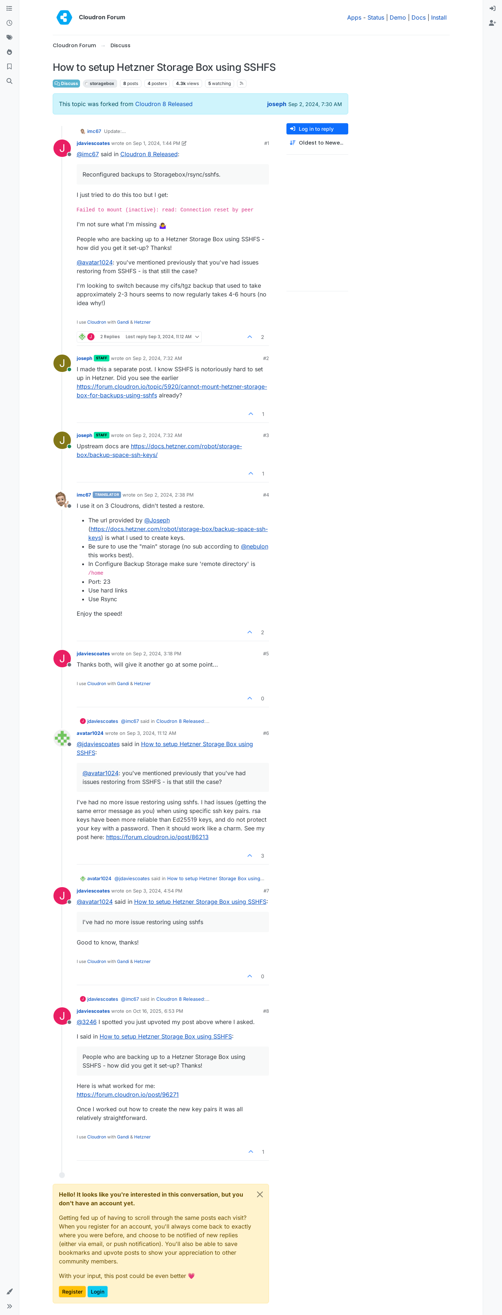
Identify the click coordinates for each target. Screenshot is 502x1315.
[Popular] (9, 52)
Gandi (123, 322)
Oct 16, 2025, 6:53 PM (158, 1011)
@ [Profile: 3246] (87, 1021)
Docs (418, 17)
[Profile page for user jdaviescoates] (62, 148)
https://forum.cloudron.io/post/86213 (157, 837)
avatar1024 (90, 733)
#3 (266, 435)
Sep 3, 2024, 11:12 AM (151, 733)
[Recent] (9, 23)
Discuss (66, 83)
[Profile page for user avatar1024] (62, 738)
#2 (266, 358)
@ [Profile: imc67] (88, 154)
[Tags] (9, 38)
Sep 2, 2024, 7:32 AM (157, 358)
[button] (9, 1292)
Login (97, 1291)
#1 (266, 143)
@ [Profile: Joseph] (157, 520)
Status (376, 17)
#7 (266, 891)
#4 (266, 495)
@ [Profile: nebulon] (254, 546)
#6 (266, 733)
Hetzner (142, 322)
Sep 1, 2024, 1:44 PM (156, 143)
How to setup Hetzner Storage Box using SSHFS (200, 901)
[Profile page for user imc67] (62, 500)
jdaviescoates (93, 143)
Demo (398, 17)
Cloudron (96, 322)
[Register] (492, 23)
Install (439, 17)
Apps (354, 17)
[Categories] (9, 9)
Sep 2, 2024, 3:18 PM (157, 653)
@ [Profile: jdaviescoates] (98, 744)
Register (72, 1291)
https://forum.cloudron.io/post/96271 (128, 1094)
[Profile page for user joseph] (62, 363)
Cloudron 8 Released (164, 104)
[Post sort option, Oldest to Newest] (317, 143)
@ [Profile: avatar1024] (95, 262)
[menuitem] (492, 9)
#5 (266, 653)
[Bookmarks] (9, 67)
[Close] (260, 1194)
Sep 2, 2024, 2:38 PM (169, 495)
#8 (266, 1011)
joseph (276, 104)
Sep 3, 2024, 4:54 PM (157, 891)
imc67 (94, 131)
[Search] (9, 81)
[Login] (492, 9)
